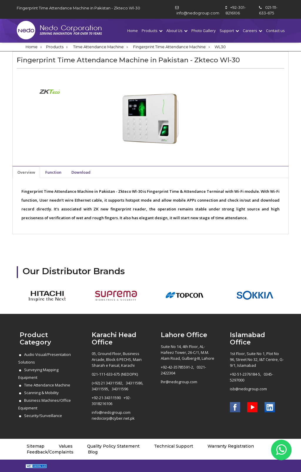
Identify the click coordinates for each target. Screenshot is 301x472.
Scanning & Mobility (41, 392)
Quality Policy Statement (113, 446)
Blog (93, 452)
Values (66, 446)
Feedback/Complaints (50, 452)
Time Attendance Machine (98, 46)
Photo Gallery (203, 30)
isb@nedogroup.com (248, 388)
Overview (26, 172)
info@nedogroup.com (197, 13)
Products (150, 30)
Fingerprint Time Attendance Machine (169, 46)
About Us (174, 30)
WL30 (220, 46)
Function (53, 172)
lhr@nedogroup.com (179, 381)
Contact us (275, 30)
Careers (250, 30)
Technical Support (173, 446)
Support (227, 30)
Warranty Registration (231, 446)
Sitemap (35, 446)
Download (81, 172)
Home (132, 30)
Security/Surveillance (43, 415)
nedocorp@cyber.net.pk (113, 418)
